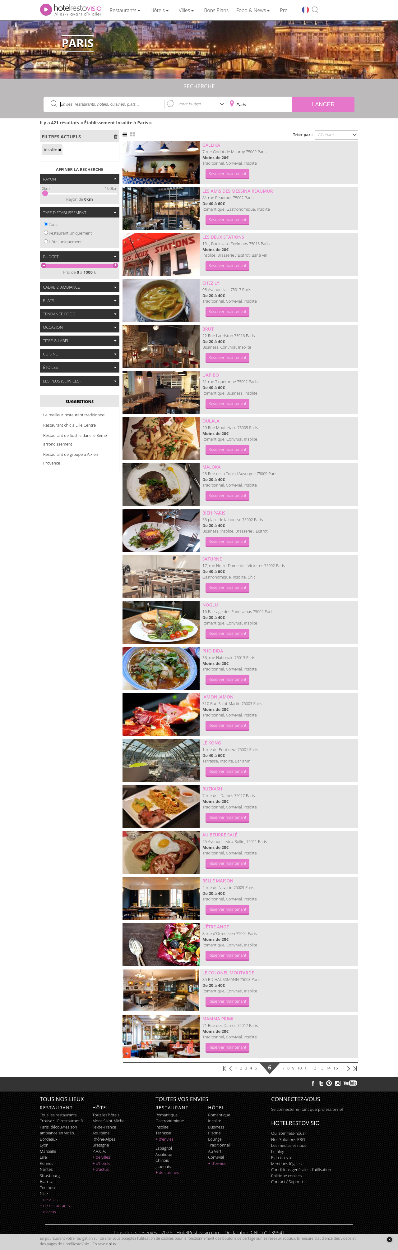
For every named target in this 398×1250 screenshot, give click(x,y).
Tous (53, 224)
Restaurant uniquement (70, 233)
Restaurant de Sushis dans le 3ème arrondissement (75, 440)
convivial (216, 1157)
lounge (215, 1139)
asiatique (163, 1154)
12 (314, 1068)
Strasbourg (50, 1175)
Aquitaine (100, 1133)
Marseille (48, 1151)
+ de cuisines (167, 1172)
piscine (214, 1133)
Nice (44, 1193)
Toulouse (48, 1187)
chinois (162, 1160)
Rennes (46, 1163)
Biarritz (46, 1181)
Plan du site (281, 1157)
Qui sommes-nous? (288, 1133)
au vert (214, 1151)
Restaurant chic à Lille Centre (69, 425)
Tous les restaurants (58, 1115)
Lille (43, 1157)
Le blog (277, 1151)
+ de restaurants (55, 1205)
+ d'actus (48, 1212)
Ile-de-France (104, 1127)
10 (299, 1068)
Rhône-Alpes (103, 1139)
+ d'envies (164, 1139)
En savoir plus (104, 1244)
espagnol (163, 1148)
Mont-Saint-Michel (108, 1121)
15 (335, 1068)
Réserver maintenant (228, 173)
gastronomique (169, 1121)
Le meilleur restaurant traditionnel (74, 415)
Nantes (46, 1169)
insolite (162, 1127)
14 (328, 1068)
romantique (166, 1115)
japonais (163, 1166)
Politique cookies (286, 1176)
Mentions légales (286, 1163)
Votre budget (189, 104)
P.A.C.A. (99, 1151)
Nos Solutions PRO (288, 1139)
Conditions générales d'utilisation (301, 1169)
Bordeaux (49, 1139)
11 (306, 1068)
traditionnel (219, 1145)
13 (321, 1068)
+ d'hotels (101, 1163)
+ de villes (49, 1199)
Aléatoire (326, 134)
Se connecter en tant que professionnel (307, 1109)
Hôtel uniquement (65, 242)
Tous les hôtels (105, 1115)
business (216, 1127)
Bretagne (100, 1145)
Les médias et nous (288, 1145)
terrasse (163, 1133)
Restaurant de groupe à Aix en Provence (70, 458)
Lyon (44, 1145)
